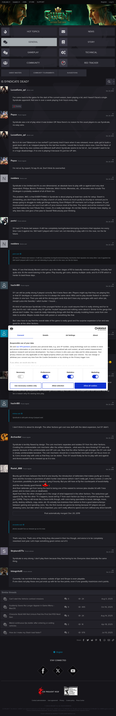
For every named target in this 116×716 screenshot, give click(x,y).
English (58, 652)
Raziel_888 (17, 471)
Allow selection (58, 386)
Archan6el (17, 440)
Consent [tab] (20, 335)
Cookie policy (70, 700)
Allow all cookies (90, 386)
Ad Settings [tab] (70, 335)
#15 (109, 577)
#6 (109, 221)
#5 (109, 178)
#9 (109, 333)
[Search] (109, 82)
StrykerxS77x (18, 556)
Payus (15, 114)
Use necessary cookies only (25, 386)
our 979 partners (23, 346)
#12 (109, 440)
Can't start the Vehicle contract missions (27, 604)
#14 (109, 557)
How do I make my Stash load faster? (26, 638)
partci (14, 220)
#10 (109, 378)
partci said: (16, 254)
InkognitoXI (17, 576)
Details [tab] (45, 335)
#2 (109, 115)
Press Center (80, 700)
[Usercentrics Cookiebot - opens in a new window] (96, 328)
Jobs (24, 2)
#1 (109, 90)
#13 (109, 471)
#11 (109, 406)
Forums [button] (5, 2)
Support (40, 2)
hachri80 (16, 285)
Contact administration (39, 700)
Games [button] (15, 2)
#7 (109, 244)
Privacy (62, 700)
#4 (109, 161)
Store (31, 2)
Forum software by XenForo (58, 714)
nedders (16, 178)
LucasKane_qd (19, 90)
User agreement (53, 700)
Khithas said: (17, 416)
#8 (109, 285)
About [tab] (95, 335)
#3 (109, 135)
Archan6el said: (18, 530)
